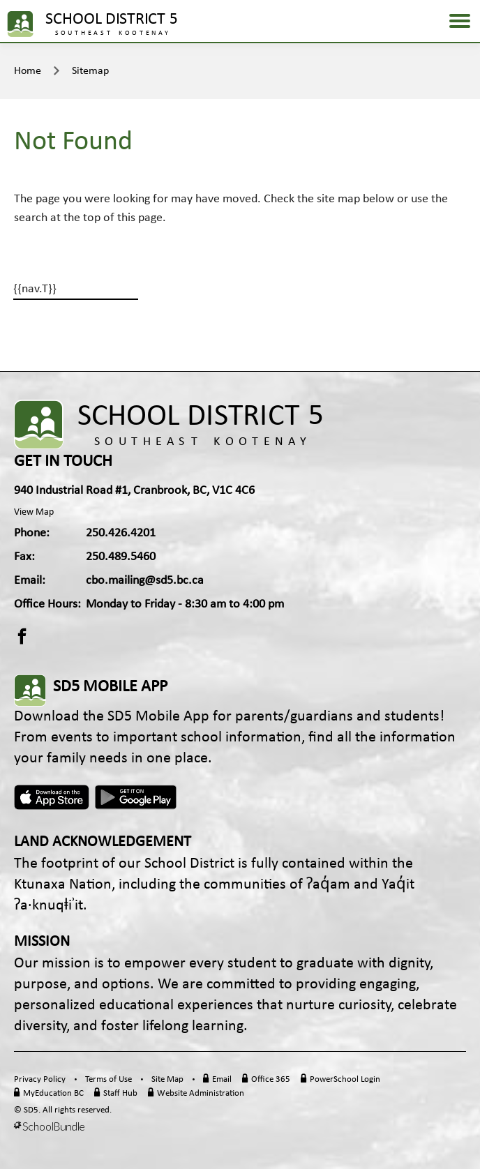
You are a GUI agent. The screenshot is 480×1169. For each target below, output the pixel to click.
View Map (34, 512)
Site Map (167, 1079)
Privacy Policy (40, 1079)
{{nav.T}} (35, 289)
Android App (136, 797)
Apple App (51, 797)
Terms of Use (108, 1079)
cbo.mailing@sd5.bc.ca (145, 580)
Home (27, 71)
